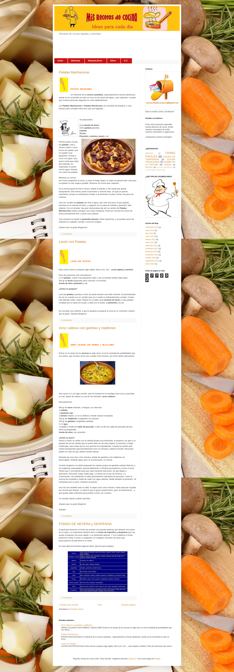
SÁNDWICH (159, 170)
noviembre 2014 (151, 227)
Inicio (100, 605)
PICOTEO (160, 167)
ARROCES (149, 153)
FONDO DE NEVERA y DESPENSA (85, 524)
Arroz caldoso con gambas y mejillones (87, 328)
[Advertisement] (113, 46)
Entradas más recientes (69, 605)
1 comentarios (67, 598)
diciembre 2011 (151, 246)
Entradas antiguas (128, 605)
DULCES (149, 167)
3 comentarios (67, 234)
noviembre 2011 (151, 249)
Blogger (157, 659)
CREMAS (167, 165)
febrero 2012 (150, 239)
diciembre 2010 (151, 252)
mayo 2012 (149, 230)
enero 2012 (149, 242)
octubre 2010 (150, 258)
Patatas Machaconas (74, 72)
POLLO (169, 167)
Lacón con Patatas (72, 242)
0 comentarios (67, 320)
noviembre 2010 (151, 255)
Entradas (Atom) (76, 609)
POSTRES (148, 170)
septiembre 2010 (152, 261)
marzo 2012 (150, 236)
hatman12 (132, 659)
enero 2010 (149, 264)
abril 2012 (149, 233)
